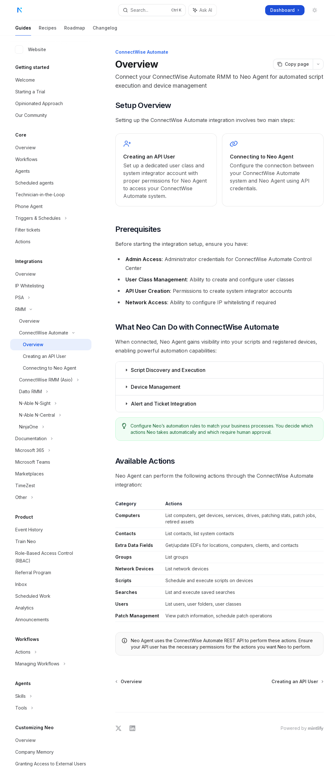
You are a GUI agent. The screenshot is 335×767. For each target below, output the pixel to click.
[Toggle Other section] (50, 497)
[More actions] (318, 64)
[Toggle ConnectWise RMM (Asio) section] (50, 380)
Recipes (48, 30)
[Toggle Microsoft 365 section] (50, 450)
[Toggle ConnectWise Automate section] (50, 333)
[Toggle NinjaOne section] (50, 427)
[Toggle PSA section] (50, 297)
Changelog (105, 30)
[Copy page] (293, 64)
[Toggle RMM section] (50, 309)
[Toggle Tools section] (50, 708)
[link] (166, 169)
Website (30, 49)
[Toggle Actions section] (50, 652)
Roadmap (74, 30)
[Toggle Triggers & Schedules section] (50, 218)
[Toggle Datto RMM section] (50, 391)
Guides (23, 30)
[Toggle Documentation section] (50, 438)
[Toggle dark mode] (315, 10)
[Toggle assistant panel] (203, 10)
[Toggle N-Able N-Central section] (50, 415)
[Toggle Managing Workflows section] (50, 663)
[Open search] (151, 10)
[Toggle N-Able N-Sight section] (50, 403)
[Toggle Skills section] (50, 696)
